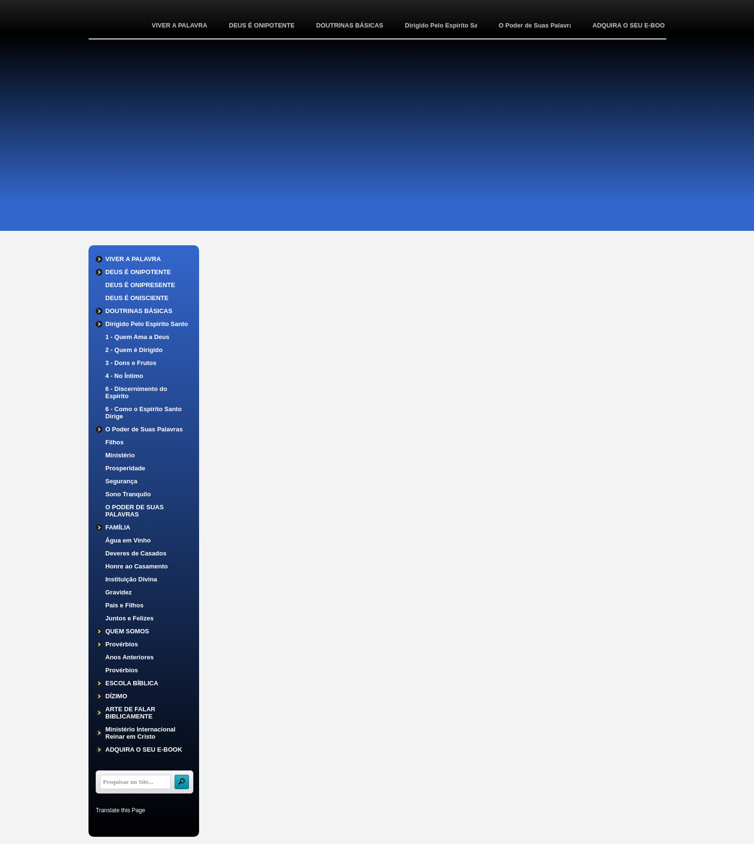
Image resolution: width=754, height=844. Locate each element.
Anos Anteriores (129, 657)
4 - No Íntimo (124, 375)
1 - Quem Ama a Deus (137, 336)
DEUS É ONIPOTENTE (262, 25)
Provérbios (121, 644)
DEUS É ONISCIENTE (136, 298)
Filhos (114, 442)
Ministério (120, 455)
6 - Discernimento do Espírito (136, 392)
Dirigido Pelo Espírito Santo (441, 25)
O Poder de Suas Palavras (535, 25)
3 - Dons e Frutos (130, 362)
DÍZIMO (116, 696)
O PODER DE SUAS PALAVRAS (134, 511)
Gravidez (118, 592)
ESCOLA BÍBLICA (131, 683)
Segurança (121, 481)
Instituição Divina (131, 579)
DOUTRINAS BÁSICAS (349, 25)
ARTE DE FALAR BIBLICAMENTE (130, 712)
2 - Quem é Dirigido (134, 349)
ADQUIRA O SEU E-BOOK (628, 25)
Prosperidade (125, 468)
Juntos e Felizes (129, 618)
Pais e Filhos (124, 605)
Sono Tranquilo (128, 494)
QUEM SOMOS (127, 631)
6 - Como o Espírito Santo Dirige (143, 412)
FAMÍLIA (117, 527)
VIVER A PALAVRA (179, 25)
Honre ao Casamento (136, 566)
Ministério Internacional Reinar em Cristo (140, 733)
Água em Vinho (128, 540)
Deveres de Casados (135, 553)
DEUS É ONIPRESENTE (140, 285)
